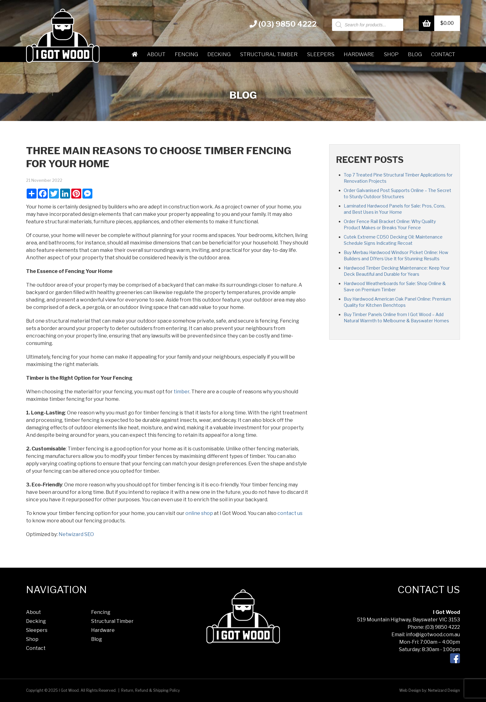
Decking (219, 54)
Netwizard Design (444, 690)
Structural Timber (269, 54)
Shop (391, 54)
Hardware (359, 54)
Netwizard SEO (76, 534)
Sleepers (320, 54)
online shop (199, 513)
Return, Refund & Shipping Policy (150, 690)
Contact (443, 54)
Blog (415, 54)
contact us (290, 513)
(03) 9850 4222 (283, 24)
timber (181, 392)
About (156, 54)
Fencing (186, 54)
